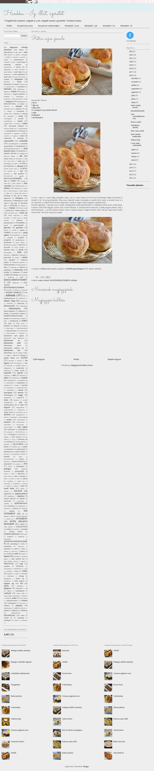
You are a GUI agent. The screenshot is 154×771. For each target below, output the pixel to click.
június (133, 99)
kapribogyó (7, 270)
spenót (12, 516)
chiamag (25, 114)
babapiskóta (18, 79)
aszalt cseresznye (19, 69)
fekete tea (9, 193)
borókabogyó (20, 96)
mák (14, 375)
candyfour (18, 109)
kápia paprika (21, 265)
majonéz (20, 373)
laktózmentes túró (12, 350)
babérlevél (7, 82)
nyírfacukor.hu (23, 429)
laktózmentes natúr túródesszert (14, 338)
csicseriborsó (7, 133)
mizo (22, 405)
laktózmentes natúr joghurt (14, 336)
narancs (9, 420)
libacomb (11, 360)
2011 (131, 178)
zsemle (16, 620)
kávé (7, 275)
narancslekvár (20, 422)
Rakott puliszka (16, 696)
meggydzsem (7, 397)
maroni (20, 390)
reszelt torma (7, 476)
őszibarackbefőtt (20, 442)
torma (16, 571)
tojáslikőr (7, 566)
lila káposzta (18, 363)
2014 (131, 168)
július (133, 95)
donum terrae (8, 159)
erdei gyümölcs (19, 173)
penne (20, 456)
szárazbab (24, 529)
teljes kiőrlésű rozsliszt (11, 561)
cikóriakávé (10, 116)
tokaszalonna (7, 569)
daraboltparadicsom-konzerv (12, 148)
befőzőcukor (20, 89)
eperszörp (6, 173)
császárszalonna (23, 128)
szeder (26, 534)
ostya (13, 439)
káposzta (22, 267)
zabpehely (19, 605)
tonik (26, 569)
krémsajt (16, 326)
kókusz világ (9, 301)
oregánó (6, 437)
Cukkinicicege (16, 719)
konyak (6, 318)
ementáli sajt (11, 171)
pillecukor (7, 461)
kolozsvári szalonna (18, 313)
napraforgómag (23, 417)
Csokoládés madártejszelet (20, 673)
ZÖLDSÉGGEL (9, 615)
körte (10, 323)
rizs (18, 478)
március (134, 153)
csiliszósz (6, 136)
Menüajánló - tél (126, 26)
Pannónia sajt (16, 447)
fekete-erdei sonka (20, 193)
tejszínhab (17, 556)
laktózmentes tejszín (12, 345)
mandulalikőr (10, 383)
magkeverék (7, 370)
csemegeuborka (11, 131)
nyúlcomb (9, 432)
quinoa (6, 474)
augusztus (135, 92)
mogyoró (7, 407)
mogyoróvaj (21, 410)
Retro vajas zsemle (137, 131)
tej (9, 554)
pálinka (6, 447)
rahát (12, 474)
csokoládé (23, 141)
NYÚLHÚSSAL (20, 432)
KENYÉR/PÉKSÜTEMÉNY (60, 280)
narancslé (7, 422)
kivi (24, 296)
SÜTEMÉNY (22, 518)
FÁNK (13, 181)
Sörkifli (13, 753)
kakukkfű (12, 260)
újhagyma (7, 588)
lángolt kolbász (23, 353)
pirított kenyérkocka (18, 461)
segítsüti (22, 498)
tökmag (21, 576)
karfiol (25, 272)
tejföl (16, 554)
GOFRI (14, 230)
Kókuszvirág (135, 140)
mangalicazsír (8, 385)
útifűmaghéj (19, 588)
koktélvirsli (22, 298)
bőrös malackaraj (17, 99)
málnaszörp (15, 378)
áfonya (21, 50)
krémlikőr (7, 326)
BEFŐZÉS (7, 89)
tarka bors (14, 551)
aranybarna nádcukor (12, 64)
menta (6, 400)
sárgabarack (7, 494)
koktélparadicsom (9, 298)
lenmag (22, 355)
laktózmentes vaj (9, 353)
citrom (20, 116)
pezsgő (21, 459)
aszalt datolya (8, 72)
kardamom (16, 272)
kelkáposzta (15, 282)
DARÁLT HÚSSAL (10, 153)
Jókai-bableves (119, 753)
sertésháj (6, 503)
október (134, 85)
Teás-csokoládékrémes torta (138, 116)
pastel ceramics (20, 451)
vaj (27, 588)
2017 (131, 72)
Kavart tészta (66, 673)
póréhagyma (20, 466)
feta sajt (17, 196)
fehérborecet (17, 188)
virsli (7, 598)
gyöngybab (7, 240)
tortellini (9, 573)
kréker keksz (20, 323)
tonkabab (8, 571)
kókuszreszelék (9, 306)
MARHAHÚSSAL (22, 388)
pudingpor (7, 469)
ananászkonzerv (19, 59)
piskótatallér (8, 464)
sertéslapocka (21, 506)
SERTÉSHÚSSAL (21, 503)
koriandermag (15, 318)
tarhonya (6, 551)
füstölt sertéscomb (14, 215)
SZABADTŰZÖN (22, 527)
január (133, 160)
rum (22, 486)
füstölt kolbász (20, 210)
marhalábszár (10, 390)
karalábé (6, 272)
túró (21, 583)
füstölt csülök (24, 208)
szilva (23, 544)
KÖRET (25, 321)
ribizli (5, 478)
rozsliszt (8, 486)
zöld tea (23, 608)
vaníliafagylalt (20, 591)
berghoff (6, 91)
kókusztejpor (24, 306)
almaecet (10, 55)
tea (5, 554)
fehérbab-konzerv (20, 186)
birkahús (23, 91)
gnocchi (6, 230)
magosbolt (7, 373)
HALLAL (22, 245)
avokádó (6, 79)
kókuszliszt (10, 303)
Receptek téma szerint (25, 26)
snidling (11, 511)
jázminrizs (7, 255)
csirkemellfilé (9, 141)
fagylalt (21, 176)
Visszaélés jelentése (134, 185)
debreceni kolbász (9, 156)
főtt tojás (14, 203)
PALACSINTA (18, 444)
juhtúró (25, 257)
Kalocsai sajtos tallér (69, 741)
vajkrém (9, 591)
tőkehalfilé (24, 573)
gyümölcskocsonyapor (10, 245)
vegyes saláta (20, 593)
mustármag (13, 417)
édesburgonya (8, 163)
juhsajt (17, 257)
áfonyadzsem (8, 52)
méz (20, 402)
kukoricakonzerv (11, 331)
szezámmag (13, 544)
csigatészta (17, 133)
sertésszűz (25, 508)
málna (6, 378)
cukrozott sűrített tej (10, 128)
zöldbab (6, 610)
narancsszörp (20, 424)
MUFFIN (7, 415)
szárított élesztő (15, 531)
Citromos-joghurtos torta (19, 730)
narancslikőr (7, 424)
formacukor (7, 200)
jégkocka (15, 255)
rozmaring (7, 483)
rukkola (16, 486)
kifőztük (74, 280)
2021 (131, 58)
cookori (40, 280)
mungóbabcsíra (20, 415)
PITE (26, 464)
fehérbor (7, 188)
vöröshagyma (11, 603)
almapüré (25, 55)
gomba (22, 230)
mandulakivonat (23, 380)
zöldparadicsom (15, 613)
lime (26, 363)
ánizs (13, 62)
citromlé (20, 118)
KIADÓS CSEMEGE (13, 292)
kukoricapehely (11, 333)
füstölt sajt (24, 213)
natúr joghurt (22, 427)
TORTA (25, 571)
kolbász (6, 313)
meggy (20, 395)
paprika (25, 447)
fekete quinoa (24, 191)
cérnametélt (20, 111)
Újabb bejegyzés (39, 359)
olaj (5, 434)
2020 (131, 62)
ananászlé (6, 62)
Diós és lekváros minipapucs (72, 730)
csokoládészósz (20, 146)
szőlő (15, 549)
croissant (17, 123)
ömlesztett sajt (23, 439)
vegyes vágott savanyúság (11, 596)
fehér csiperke (17, 183)
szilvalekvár (8, 546)
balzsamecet (8, 84)
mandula (24, 378)
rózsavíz (25, 483)
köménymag (14, 321)
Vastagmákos (15, 685)
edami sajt (21, 161)
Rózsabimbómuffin (137, 111)
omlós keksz (21, 434)
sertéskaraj (11, 506)
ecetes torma (10, 161)
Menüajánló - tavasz (72, 26)
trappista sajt (9, 583)
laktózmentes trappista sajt (14, 348)
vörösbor (24, 600)
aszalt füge (17, 72)
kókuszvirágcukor (9, 311)
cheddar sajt (7, 114)
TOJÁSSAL (20, 566)
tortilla (17, 573)
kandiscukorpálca (9, 265)
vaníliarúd (7, 593)
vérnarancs (24, 596)
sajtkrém (6, 491)
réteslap (22, 476)
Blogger (86, 766)
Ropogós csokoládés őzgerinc (21, 662)
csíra (22, 136)
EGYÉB (22, 163)
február (134, 156)
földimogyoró (18, 200)
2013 (131, 171)
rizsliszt (25, 478)
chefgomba (16, 114)
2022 (131, 55)
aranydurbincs (8, 67)
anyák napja (21, 62)
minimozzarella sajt (10, 405)
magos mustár (19, 370)
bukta (26, 99)
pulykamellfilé (19, 471)
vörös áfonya (24, 598)
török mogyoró (19, 581)
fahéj (5, 181)
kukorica (25, 326)
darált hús (22, 151)
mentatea (16, 400)
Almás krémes (67, 719)
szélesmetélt (7, 539)
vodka (14, 598)
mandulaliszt (21, 383)
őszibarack (9, 442)
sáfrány (22, 488)
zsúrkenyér (24, 620)
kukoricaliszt (24, 331)
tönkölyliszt (7, 581)
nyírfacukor (11, 429)
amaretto (22, 57)
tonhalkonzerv (18, 569)
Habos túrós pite (119, 741)
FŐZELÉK (13, 205)
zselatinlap (20, 618)
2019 (131, 65)
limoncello (9, 365)
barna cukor (24, 84)
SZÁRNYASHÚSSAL (12, 534)
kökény (23, 318)
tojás (21, 564)
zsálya (23, 615)
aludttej (8, 57)
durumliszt (19, 159)
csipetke (15, 136)
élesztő (46, 280)
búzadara (19, 106)
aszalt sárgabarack (19, 74)
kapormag (13, 267)
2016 (131, 75)
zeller (16, 608)
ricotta (12, 478)
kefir (21, 277)
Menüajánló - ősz (109, 26)
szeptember (135, 89)
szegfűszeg (21, 536)
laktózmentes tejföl (12, 343)
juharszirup (7, 257)
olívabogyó (12, 434)
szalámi (8, 529)
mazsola (20, 393)
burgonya (9, 101)
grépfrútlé (10, 237)
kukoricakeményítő (22, 328)
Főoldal (9, 26)
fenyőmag (7, 196)
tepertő (23, 561)
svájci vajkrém (8, 527)
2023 (131, 51)
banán (16, 84)
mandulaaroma (11, 380)
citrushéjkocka (8, 121)
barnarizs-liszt (10, 87)
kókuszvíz (21, 311)
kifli (26, 292)
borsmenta (7, 99)
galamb (6, 225)
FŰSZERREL (20, 223)
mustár (6, 417)
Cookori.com (44, 269)
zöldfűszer (24, 610)
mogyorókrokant (8, 410)
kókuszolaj (20, 303)
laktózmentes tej (12, 340)
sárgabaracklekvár (21, 494)
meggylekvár (20, 397)
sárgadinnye (10, 496)
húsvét (21, 250)
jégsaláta (23, 255)
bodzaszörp (7, 94)
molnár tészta (8, 412)
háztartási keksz (9, 250)
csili (23, 133)
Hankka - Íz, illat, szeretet (34, 13)
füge (5, 208)
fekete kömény (13, 191)
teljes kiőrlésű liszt (18, 559)
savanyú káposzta (10, 498)
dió (21, 156)
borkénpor (7, 96)
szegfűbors (10, 536)
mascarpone (8, 393)
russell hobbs (9, 488)
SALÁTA (18, 491)
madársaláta (20, 368)
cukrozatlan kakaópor (16, 126)
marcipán (25, 385)
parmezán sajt (8, 451)
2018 (131, 68)
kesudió (9, 290)
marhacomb (10, 388)
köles (5, 321)
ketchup (16, 290)
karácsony (19, 270)
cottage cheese (8, 123)
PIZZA (10, 466)
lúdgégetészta (8, 368)
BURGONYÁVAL (10, 104)
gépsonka (7, 227)
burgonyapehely (20, 101)
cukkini (25, 123)
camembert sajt (8, 109)
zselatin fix (8, 618)
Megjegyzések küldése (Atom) (82, 365)
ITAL (19, 252)
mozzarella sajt (20, 412)
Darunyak (65, 650)
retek (15, 476)
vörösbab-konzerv (12, 600)
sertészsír (15, 508)
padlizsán (6, 444)
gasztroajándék (18, 225)
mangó (17, 385)
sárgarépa (20, 496)
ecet (26, 159)
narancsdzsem (21, 420)
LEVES (24, 358)
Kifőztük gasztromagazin (75, 269)
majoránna (7, 375)
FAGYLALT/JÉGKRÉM (12, 178)
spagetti (6, 516)
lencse (15, 355)
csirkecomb (7, 138)
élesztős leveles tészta (10, 169)
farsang (23, 181)
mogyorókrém (20, 407)
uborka (6, 586)
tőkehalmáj (10, 576)
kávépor (15, 275)
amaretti (15, 57)
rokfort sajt (21, 481)
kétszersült (24, 290)
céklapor (9, 111)
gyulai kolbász (20, 242)
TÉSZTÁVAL (9, 564)
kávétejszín (24, 275)
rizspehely (10, 481)
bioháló (13, 91)
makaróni (22, 375)
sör (23, 514)
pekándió (7, 456)
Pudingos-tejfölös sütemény (20, 650)
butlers (22, 104)
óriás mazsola (16, 437)
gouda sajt (17, 232)
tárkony (22, 551)
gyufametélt (7, 242)
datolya (22, 153)
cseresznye (21, 131)
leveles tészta (9, 358)
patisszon (6, 454)
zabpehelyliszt (8, 608)
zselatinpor (7, 620)
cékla (26, 109)
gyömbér (21, 237)
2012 (131, 174)
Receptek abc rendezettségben (48, 26)
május (133, 102)
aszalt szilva (8, 77)
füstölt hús (9, 210)
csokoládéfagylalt (13, 143)
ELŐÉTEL (24, 169)
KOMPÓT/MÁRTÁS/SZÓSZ (13, 316)
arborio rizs (20, 67)
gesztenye (19, 227)
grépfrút (25, 235)
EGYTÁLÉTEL (9, 166)
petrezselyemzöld (9, 459)
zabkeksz (7, 605)
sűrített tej (9, 519)
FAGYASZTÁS (8, 176)
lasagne (8, 355)
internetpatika (8, 252)
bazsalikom (21, 87)
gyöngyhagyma (20, 240)
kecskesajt (11, 277)
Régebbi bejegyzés (114, 359)
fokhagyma (19, 198)
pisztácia (17, 464)
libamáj (19, 360)
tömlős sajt (20, 578)
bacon (19, 82)
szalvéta (16, 529)
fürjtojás (12, 208)
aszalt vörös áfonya (19, 77)
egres (15, 163)
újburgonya (20, 586)
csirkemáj (20, 138)
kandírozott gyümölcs (18, 262)
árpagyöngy (7, 69)
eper (21, 171)
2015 (131, 164)
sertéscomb (7, 501)
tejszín (6, 556)
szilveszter (21, 546)
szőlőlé (23, 549)
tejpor (23, 554)
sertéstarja (7, 508)
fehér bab (6, 183)
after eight (18, 52)
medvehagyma (8, 395)
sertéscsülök (20, 501)
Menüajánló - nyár (90, 26)
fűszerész (20, 220)
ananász (6, 59)
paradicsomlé (21, 449)
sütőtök (22, 524)
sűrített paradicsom (22, 516)
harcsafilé (7, 247)
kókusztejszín (14, 308)
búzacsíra (6, 106)
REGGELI (21, 474)
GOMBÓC (7, 232)
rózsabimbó (16, 483)
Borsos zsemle (136, 122)
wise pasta (22, 603)
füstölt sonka (17, 218)
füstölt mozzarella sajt (10, 213)
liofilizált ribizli (20, 365)
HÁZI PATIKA (19, 247)
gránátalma (17, 235)
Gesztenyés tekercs (17, 741)
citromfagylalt (8, 118)
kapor (5, 267)
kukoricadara (10, 328)
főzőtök (23, 205)
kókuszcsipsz (24, 301)
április (133, 150)
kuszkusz (22, 333)
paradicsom (10, 449)
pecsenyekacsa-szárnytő (18, 454)
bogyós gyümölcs (19, 94)
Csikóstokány (15, 707)
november (135, 82)
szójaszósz (7, 549)
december (135, 78)
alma (26, 52)
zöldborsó (15, 610)
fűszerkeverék (8, 223)
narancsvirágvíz (8, 427)
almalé (17, 55)
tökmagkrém (7, 578)
